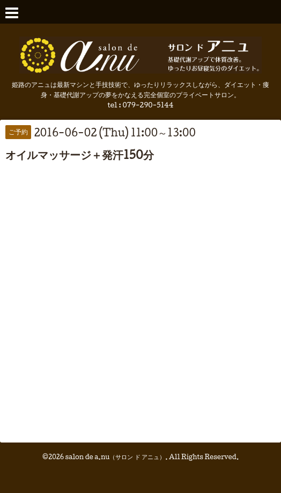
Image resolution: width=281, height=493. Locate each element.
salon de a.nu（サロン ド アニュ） (115, 457)
